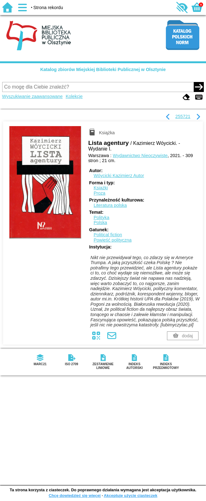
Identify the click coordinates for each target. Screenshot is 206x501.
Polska (100, 222)
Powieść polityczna (113, 240)
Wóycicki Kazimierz (119, 175)
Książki (101, 187)
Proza (99, 193)
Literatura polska (110, 205)
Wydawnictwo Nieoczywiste (140, 155)
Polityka (101, 217)
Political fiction (108, 234)
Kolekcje (74, 96)
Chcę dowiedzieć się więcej (75, 495)
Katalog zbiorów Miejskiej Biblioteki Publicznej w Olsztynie (103, 69)
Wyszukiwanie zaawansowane (32, 96)
